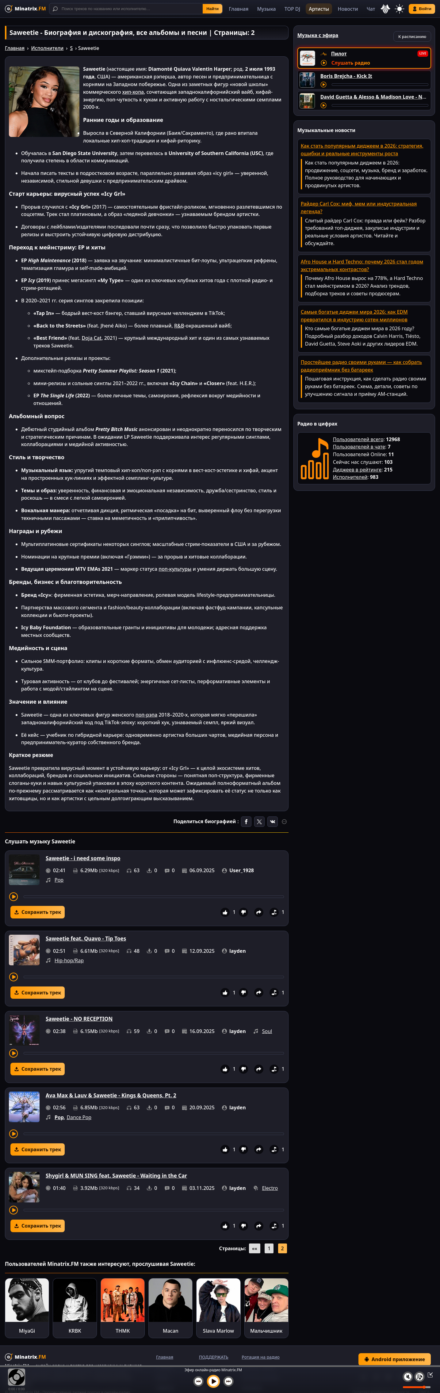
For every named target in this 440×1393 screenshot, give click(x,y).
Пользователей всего (358, 439)
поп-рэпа (146, 714)
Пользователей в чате (359, 446)
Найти (212, 8)
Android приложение (394, 1359)
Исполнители (47, 48)
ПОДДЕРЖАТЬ (213, 1357)
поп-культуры (175, 569)
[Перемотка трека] (154, 896)
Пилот (339, 53)
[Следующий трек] (228, 1381)
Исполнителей (350, 477)
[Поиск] (136, 8)
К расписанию (412, 36)
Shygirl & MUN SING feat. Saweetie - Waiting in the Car (116, 1175)
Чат (371, 9)
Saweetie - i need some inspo (83, 858)
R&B (179, 325)
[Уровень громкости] (416, 1387)
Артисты (319, 9)
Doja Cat (92, 338)
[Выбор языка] (385, 9)
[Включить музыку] (213, 1381)
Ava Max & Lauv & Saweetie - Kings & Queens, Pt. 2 (111, 1095)
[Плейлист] (419, 1377)
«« (254, 1248)
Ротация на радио (261, 1357)
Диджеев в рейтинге (357, 469)
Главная (238, 9)
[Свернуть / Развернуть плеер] (428, 1374)
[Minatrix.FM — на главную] (25, 9)
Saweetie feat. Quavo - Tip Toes (86, 938)
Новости (348, 9)
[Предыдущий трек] (198, 1381)
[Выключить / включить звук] (408, 1377)
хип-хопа (133, 92)
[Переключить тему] (399, 8)
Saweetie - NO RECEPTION (79, 1018)
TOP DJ (292, 9)
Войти (421, 8)
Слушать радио (350, 62)
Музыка (266, 9)
